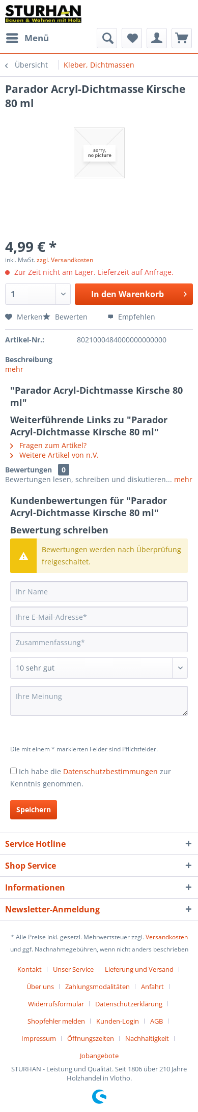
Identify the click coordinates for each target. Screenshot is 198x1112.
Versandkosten (167, 937)
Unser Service (73, 969)
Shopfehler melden (56, 1021)
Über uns (40, 986)
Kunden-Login (117, 1021)
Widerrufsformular (56, 1003)
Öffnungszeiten (90, 1038)
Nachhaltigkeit (147, 1038)
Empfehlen (131, 317)
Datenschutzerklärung (128, 1003)
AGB (156, 1021)
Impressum (38, 1038)
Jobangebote (99, 1055)
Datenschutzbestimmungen (110, 771)
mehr (14, 369)
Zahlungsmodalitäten (97, 986)
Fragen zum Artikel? (48, 445)
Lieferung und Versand (139, 969)
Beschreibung (28, 359)
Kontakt (29, 969)
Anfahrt (152, 986)
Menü (27, 37)
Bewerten (66, 317)
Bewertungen (28, 469)
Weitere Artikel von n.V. (54, 455)
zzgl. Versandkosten (65, 260)
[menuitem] (27, 38)
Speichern (33, 809)
